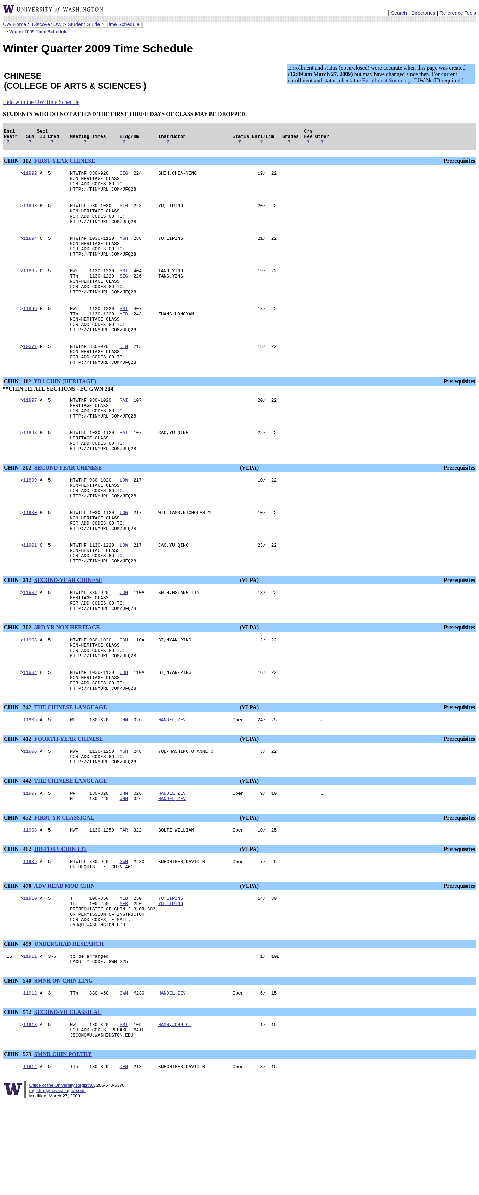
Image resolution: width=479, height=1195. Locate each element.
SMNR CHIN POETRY (63, 1141)
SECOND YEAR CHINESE (68, 507)
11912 (30, 1076)
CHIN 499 (18, 1024)
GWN (124, 934)
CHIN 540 (18, 1063)
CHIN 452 (18, 889)
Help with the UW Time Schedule (41, 102)
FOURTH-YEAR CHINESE (68, 804)
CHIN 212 (18, 632)
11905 (30, 785)
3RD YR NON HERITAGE (67, 684)
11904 (30, 733)
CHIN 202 (18, 507)
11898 (30, 468)
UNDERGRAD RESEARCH (69, 1024)
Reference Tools (457, 13)
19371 (30, 374)
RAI (124, 432)
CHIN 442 (18, 850)
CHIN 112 (18, 412)
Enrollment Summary (386, 80)
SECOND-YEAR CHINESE (68, 632)
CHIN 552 (18, 1096)
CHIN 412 (18, 804)
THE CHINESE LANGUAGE (70, 772)
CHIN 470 (18, 960)
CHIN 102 (18, 164)
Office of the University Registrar (61, 1173)
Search (399, 13)
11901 (30, 593)
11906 (30, 818)
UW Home (14, 24)
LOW (124, 520)
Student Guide (83, 24)
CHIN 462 (18, 921)
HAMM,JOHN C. (174, 1109)
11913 (30, 1109)
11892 (30, 177)
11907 (30, 863)
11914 (30, 1154)
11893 (30, 214)
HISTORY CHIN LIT (60, 921)
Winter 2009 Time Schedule (35, 31)
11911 (30, 1037)
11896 (30, 330)
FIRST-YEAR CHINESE (64, 164)
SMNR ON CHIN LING (63, 1063)
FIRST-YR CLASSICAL (64, 889)
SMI (124, 287)
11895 (30, 287)
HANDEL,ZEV (172, 785)
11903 (30, 697)
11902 (30, 645)
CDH (124, 645)
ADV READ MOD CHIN (64, 960)
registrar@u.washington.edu (57, 1178)
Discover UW (47, 24)
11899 (30, 520)
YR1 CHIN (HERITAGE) (65, 412)
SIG (124, 177)
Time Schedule (122, 24)
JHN (124, 785)
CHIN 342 (18, 772)
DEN (124, 374)
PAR (124, 902)
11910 (30, 973)
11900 (30, 557)
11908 (30, 902)
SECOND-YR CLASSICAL (68, 1096)
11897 (30, 432)
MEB (124, 337)
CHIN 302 (18, 684)
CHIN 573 (18, 1141)
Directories (423, 13)
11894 (30, 250)
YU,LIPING (170, 973)
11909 (30, 934)
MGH (124, 250)
